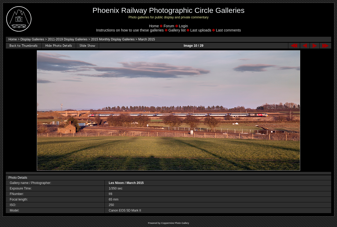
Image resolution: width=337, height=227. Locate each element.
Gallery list (177, 30)
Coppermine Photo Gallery (175, 223)
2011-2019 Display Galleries (67, 39)
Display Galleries (32, 39)
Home (154, 26)
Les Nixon (116, 183)
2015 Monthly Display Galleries (113, 39)
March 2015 (146, 39)
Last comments (228, 30)
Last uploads (200, 30)
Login (183, 26)
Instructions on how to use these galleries (130, 30)
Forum (168, 26)
